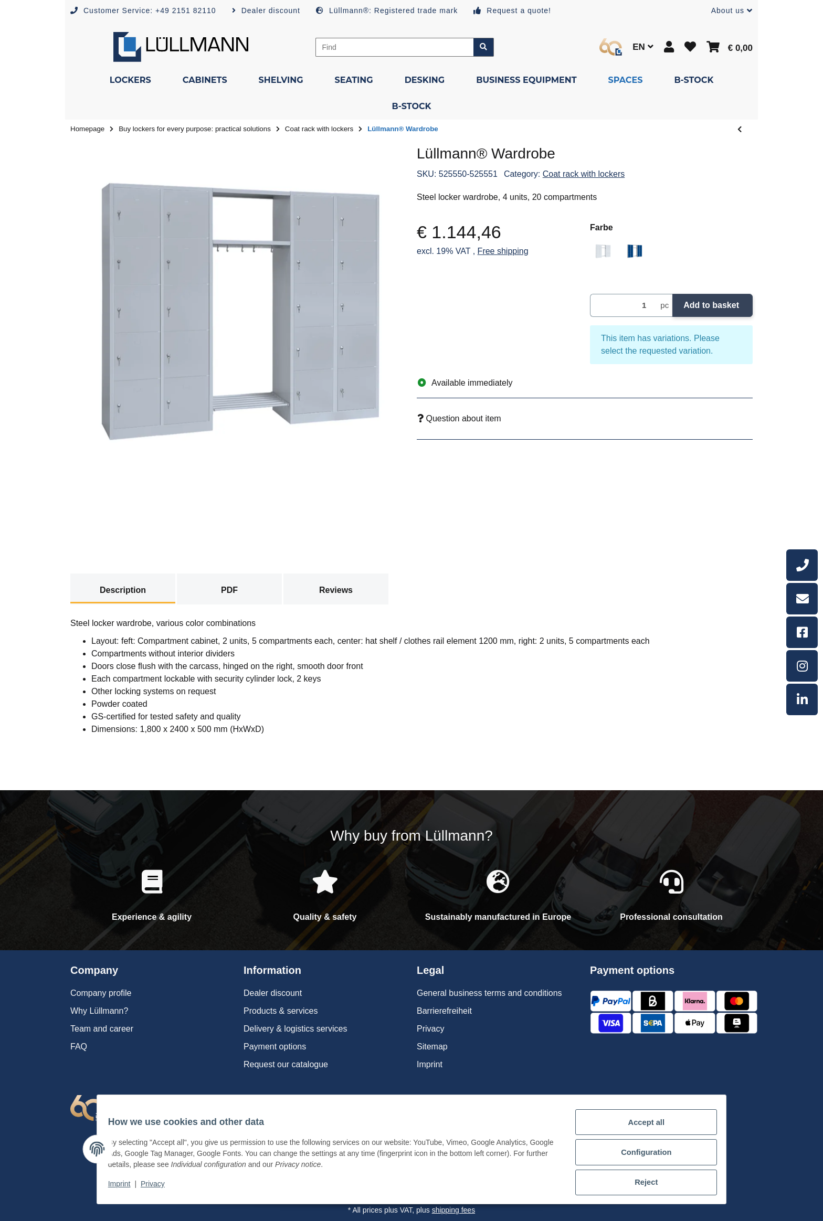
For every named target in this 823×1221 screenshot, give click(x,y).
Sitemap (432, 1046)
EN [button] (642, 47)
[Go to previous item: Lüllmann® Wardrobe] (739, 130)
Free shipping (503, 251)
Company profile (101, 993)
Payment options (275, 1046)
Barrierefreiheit (444, 1010)
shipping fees (454, 1210)
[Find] (394, 47)
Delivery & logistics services (295, 1028)
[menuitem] (130, 80)
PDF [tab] (229, 590)
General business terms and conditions (489, 993)
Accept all (640, 1129)
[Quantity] (623, 305)
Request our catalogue (286, 1064)
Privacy (159, 1188)
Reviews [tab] (336, 590)
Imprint (125, 1188)
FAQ (78, 1046)
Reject (640, 1184)
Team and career (101, 1028)
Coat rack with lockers (584, 173)
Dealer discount (273, 993)
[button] (728, 10)
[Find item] (483, 47)
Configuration (640, 1156)
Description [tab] (123, 590)
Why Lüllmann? (99, 1010)
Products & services (281, 1010)
